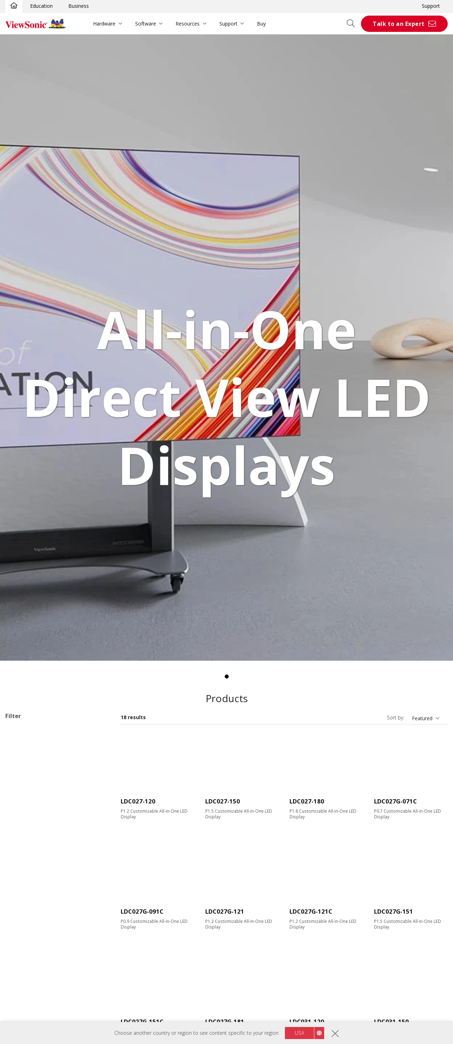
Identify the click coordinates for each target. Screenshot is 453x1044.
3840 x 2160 (30, 880)
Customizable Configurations (38, 740)
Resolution (25, 852)
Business (78, 5)
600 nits (25, 909)
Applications (28, 758)
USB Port (27, 956)
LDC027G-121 (224, 911)
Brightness (26, 900)
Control (21, 985)
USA (299, 1032)
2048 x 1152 (30, 871)
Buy (261, 23)
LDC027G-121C (310, 911)
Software (145, 23)
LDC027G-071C (395, 801)
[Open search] (353, 24)
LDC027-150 (222, 801)
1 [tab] (226, 676)
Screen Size (26, 795)
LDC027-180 (306, 801)
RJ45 (21, 994)
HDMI (23, 937)
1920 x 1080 (30, 861)
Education (41, 5)
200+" (23, 833)
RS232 (23, 1003)
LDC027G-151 (393, 911)
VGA (21, 947)
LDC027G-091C (142, 911)
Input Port (25, 928)
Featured (422, 718)
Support (431, 5)
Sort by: (395, 717)
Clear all (97, 731)
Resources (188, 23)
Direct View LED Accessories (49, 776)
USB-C (24, 966)
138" (21, 814)
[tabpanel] (226, 347)
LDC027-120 (138, 801)
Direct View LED (35, 766)
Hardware (104, 23)
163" (21, 823)
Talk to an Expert (399, 24)
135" (21, 804)
